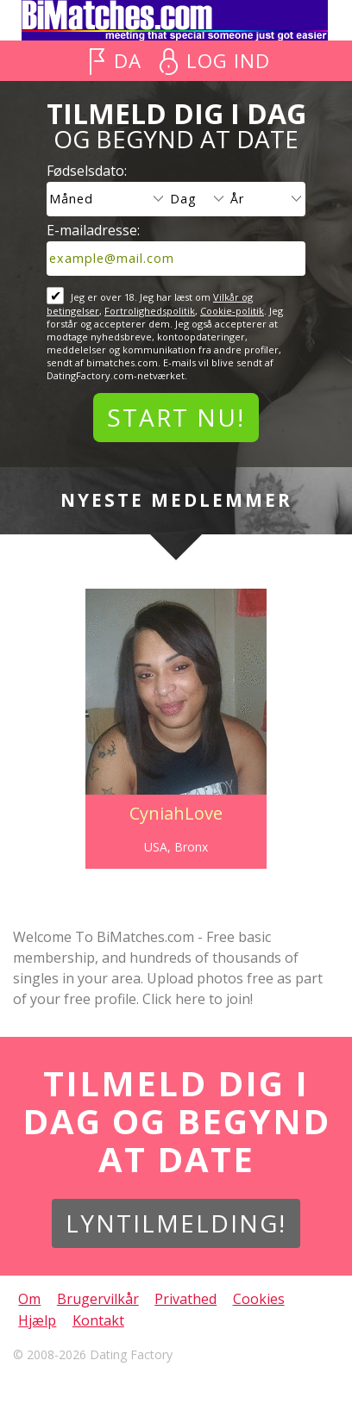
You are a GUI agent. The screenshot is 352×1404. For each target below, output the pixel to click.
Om (29, 1298)
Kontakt (98, 1320)
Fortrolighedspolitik (149, 310)
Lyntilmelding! (176, 1223)
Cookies (259, 1298)
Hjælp (37, 1320)
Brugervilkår (98, 1298)
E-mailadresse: (93, 230)
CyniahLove (176, 813)
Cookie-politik (232, 310)
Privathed (185, 1298)
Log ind (228, 60)
